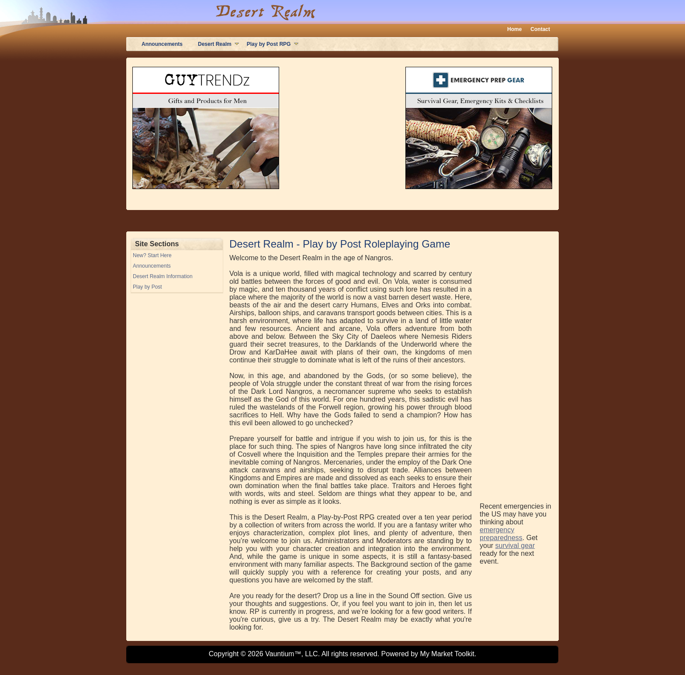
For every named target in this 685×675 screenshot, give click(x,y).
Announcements (162, 44)
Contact (540, 29)
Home (514, 29)
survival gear (515, 545)
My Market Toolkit (447, 654)
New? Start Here (152, 255)
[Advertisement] (515, 369)
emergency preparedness (501, 533)
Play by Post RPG (269, 44)
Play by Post (147, 287)
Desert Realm (215, 44)
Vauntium (279, 654)
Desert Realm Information (163, 276)
